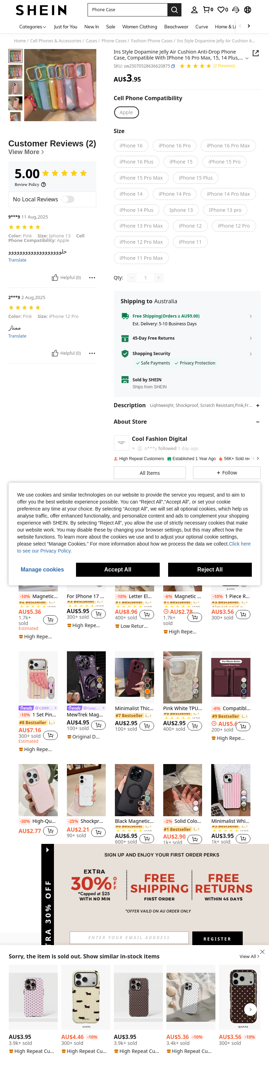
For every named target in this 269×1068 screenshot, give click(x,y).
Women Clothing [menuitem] (139, 26)
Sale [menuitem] (110, 26)
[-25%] (73, 821)
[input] (129, 937)
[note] (37, 636)
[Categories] (33, 26)
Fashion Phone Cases (152, 41)
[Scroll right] (248, 26)
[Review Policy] (30, 208)
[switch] (68, 223)
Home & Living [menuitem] (230, 26)
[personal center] (194, 10)
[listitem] (38, 589)
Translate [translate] (17, 284)
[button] (236, 10)
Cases (91, 41)
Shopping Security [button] (152, 353)
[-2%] (168, 821)
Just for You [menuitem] (65, 26)
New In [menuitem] (91, 26)
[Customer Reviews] (52, 171)
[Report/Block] (92, 301)
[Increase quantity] (158, 277)
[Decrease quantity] (132, 277)
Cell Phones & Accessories (56, 41)
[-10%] (25, 597)
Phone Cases (114, 41)
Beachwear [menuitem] (176, 26)
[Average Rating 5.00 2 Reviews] (207, 66)
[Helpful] (55, 301)
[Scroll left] (240, 26)
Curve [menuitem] (201, 26)
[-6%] (168, 597)
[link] (207, 9)
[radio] (126, 112)
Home (20, 41)
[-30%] (25, 821)
